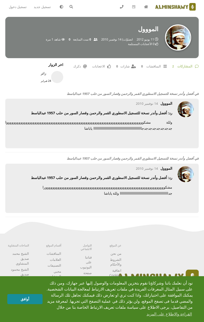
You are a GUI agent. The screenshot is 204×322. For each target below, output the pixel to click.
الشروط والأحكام (115, 262)
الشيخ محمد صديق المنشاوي (20, 258)
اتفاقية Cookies (115, 273)
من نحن (116, 253)
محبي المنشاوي (54, 274)
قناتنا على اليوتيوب (86, 262)
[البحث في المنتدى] (73, 6)
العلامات (55, 259)
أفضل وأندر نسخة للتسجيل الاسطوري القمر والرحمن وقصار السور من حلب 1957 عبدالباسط (130, 93)
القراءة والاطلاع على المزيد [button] (169, 314)
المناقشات (54, 253)
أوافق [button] (25, 299)
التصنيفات (54, 265)
